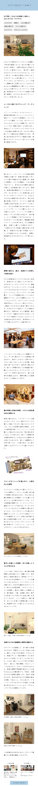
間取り (16, 23)
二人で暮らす (25, 23)
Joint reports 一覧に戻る (19, 783)
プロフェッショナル (20, 30)
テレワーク (8, 30)
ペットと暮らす (21, 26)
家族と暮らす (9, 26)
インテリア (8, 23)
